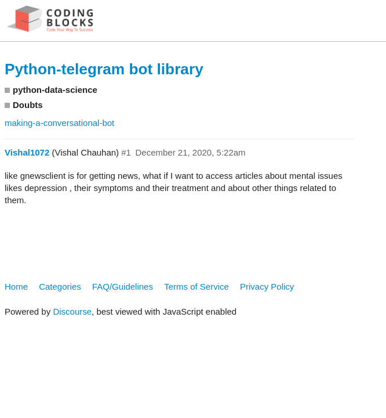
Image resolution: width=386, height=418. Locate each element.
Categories (60, 286)
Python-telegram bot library (104, 69)
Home (16, 286)
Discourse (72, 311)
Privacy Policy (267, 286)
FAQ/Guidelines (122, 286)
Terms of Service (196, 286)
